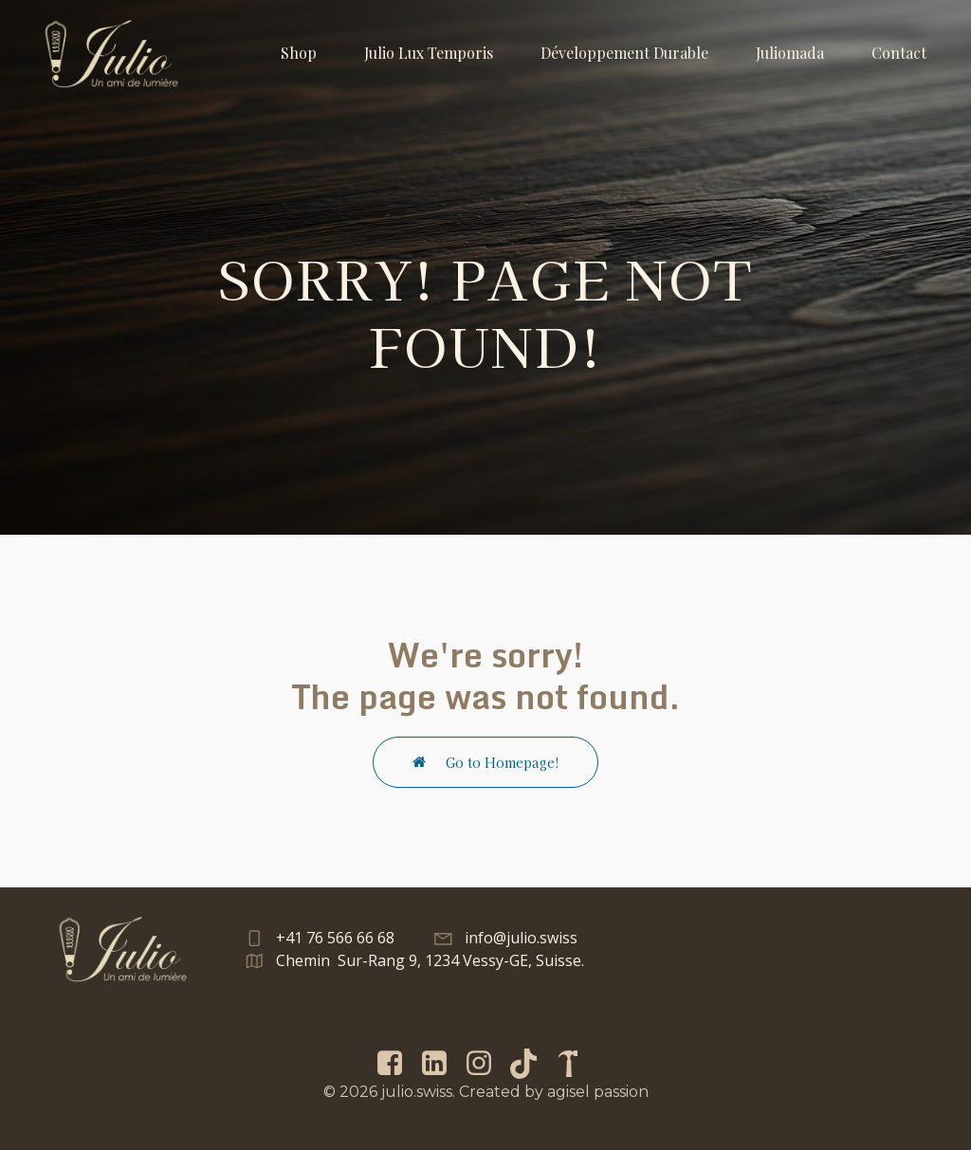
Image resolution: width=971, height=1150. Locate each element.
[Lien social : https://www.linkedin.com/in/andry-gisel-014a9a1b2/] (441, 1064)
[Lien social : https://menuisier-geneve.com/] (575, 1064)
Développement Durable (624, 53)
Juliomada (790, 53)
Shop (299, 53)
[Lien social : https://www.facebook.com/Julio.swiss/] (397, 1064)
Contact (898, 53)
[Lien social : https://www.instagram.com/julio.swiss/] (486, 1064)
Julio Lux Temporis (428, 53)
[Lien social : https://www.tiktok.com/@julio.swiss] (530, 1064)
